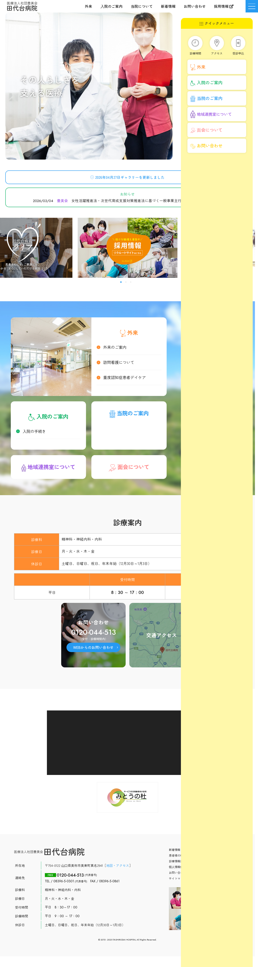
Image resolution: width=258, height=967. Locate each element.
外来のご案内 (114, 348)
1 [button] (121, 282)
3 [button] (131, 282)
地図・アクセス (117, 866)
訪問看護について (118, 363)
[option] (127, 248)
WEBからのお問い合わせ (93, 648)
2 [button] (126, 282)
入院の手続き (34, 432)
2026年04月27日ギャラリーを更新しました (130, 178)
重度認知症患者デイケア (124, 378)
